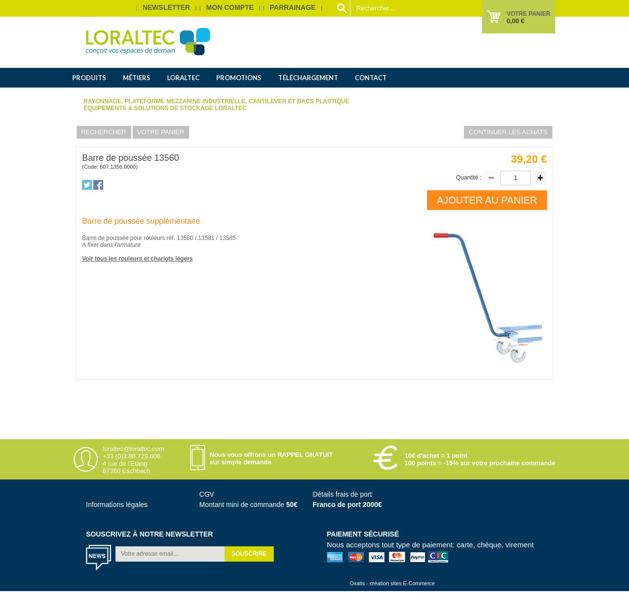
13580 (186, 238)
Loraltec (183, 78)
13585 (228, 238)
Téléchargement (308, 78)
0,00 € (515, 21)
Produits (89, 78)
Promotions (238, 78)
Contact (371, 78)
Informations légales (116, 504)
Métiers (136, 78)
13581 (207, 238)
